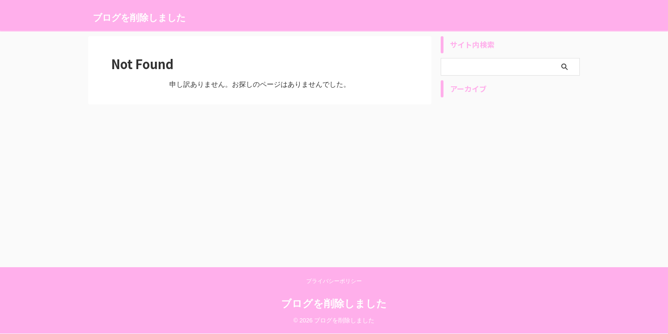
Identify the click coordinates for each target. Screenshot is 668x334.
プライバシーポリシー (334, 281)
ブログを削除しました (139, 18)
